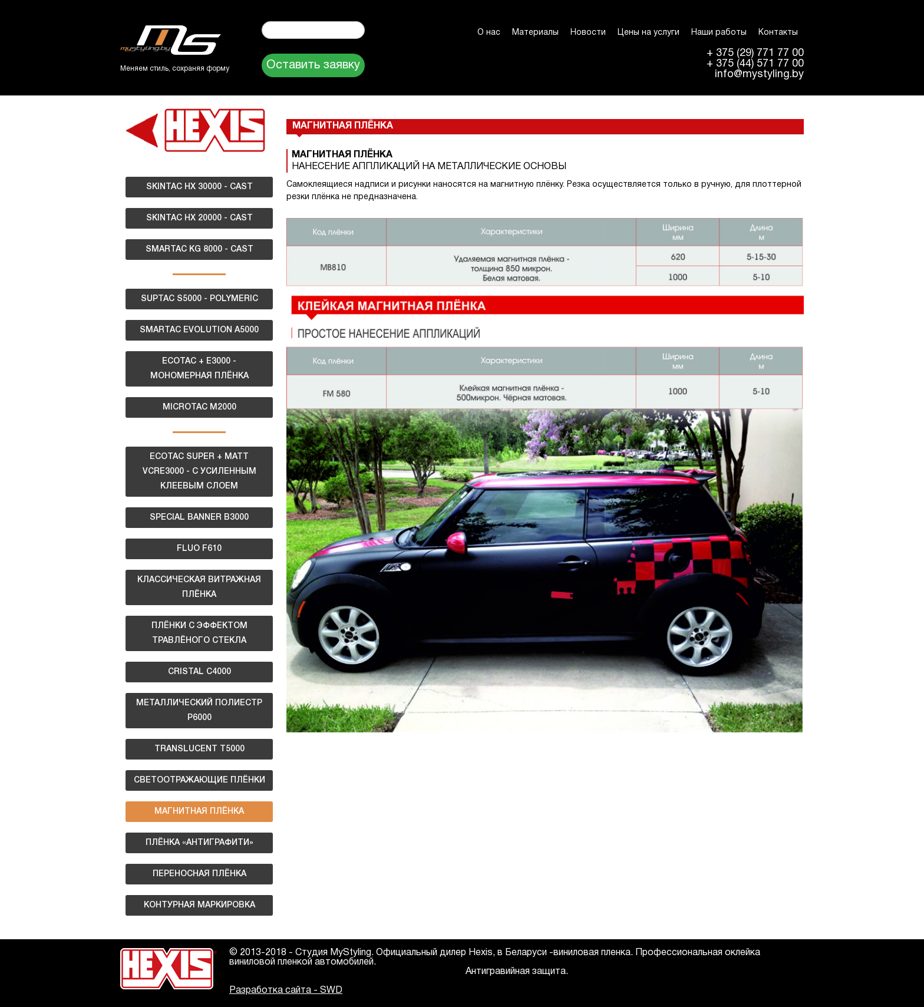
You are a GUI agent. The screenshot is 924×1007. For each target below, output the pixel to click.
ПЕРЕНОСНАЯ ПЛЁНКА (199, 874)
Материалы (535, 33)
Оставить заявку (313, 65)
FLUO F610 (199, 549)
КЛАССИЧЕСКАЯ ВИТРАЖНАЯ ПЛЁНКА (199, 587)
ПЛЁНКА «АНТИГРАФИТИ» (199, 843)
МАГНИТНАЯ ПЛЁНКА (199, 811)
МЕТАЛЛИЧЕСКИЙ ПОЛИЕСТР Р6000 (199, 710)
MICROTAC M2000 (199, 407)
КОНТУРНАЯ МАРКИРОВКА (199, 905)
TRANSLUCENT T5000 (199, 749)
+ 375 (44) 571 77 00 (755, 64)
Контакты (778, 33)
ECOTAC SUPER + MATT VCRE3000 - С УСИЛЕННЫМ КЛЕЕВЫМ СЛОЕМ (199, 471)
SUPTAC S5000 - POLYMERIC (199, 299)
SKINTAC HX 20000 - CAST (199, 218)
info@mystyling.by (759, 75)
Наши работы (719, 33)
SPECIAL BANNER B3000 (199, 517)
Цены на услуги (648, 33)
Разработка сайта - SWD (285, 990)
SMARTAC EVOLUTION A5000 (199, 330)
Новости (588, 33)
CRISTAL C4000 (199, 672)
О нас (488, 33)
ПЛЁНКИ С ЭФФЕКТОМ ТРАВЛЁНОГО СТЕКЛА (199, 633)
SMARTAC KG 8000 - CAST (199, 249)
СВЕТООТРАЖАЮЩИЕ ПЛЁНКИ (199, 780)
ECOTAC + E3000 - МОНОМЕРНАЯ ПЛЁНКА (199, 369)
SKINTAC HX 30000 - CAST (199, 187)
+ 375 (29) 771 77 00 (755, 53)
